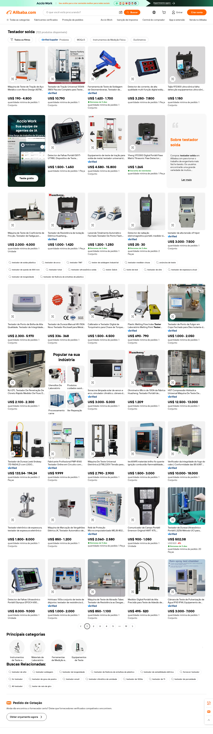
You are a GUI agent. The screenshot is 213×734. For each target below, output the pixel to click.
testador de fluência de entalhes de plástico (62, 277)
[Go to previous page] (81, 626)
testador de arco (51, 262)
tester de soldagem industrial (103, 262)
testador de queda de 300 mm (24, 269)
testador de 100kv (133, 679)
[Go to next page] (132, 626)
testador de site (153, 269)
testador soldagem (43, 672)
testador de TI (157, 679)
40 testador (16, 686)
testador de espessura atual (182, 269)
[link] (209, 703)
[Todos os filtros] (20, 40)
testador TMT (74, 262)
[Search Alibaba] (81, 12)
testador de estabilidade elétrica (157, 672)
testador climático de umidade (101, 679)
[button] (121, 12)
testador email (71, 679)
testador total (54, 269)
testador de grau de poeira (43, 679)
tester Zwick (110, 269)
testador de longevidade (21, 277)
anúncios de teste (166, 262)
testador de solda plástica (22, 262)
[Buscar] (132, 12)
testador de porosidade (183, 679)
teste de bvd (130, 269)
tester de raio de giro (40, 686)
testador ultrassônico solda (82, 269)
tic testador (16, 679)
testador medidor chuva (137, 262)
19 (126, 626)
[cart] (164, 13)
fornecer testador (189, 672)
